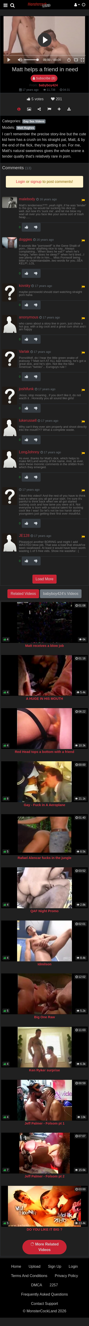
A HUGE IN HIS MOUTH (44, 698)
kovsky (24, 286)
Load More (44, 579)
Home (16, 1266)
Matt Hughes (25, 128)
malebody (27, 199)
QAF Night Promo (44, 911)
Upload (34, 1266)
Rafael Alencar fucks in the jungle (44, 858)
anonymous (28, 317)
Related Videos (23, 594)
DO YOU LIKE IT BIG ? (44, 1229)
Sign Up (54, 1266)
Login (73, 1266)
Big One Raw (44, 1017)
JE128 (24, 536)
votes (35, 99)
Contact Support (44, 1304)
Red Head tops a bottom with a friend (44, 752)
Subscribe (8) (44, 78)
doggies (25, 239)
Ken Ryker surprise (44, 1070)
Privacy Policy (66, 1276)
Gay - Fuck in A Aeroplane (44, 805)
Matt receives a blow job (44, 646)
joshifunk (26, 389)
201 (56, 99)
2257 (54, 1285)
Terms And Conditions (29, 1276)
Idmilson (44, 964)
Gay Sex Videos (33, 121)
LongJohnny (29, 452)
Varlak (24, 351)
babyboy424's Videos (60, 594)
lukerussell (28, 420)
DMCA (36, 1285)
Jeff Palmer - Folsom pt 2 (44, 1176)
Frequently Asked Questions (44, 1294)
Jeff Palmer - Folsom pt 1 (44, 1123)
